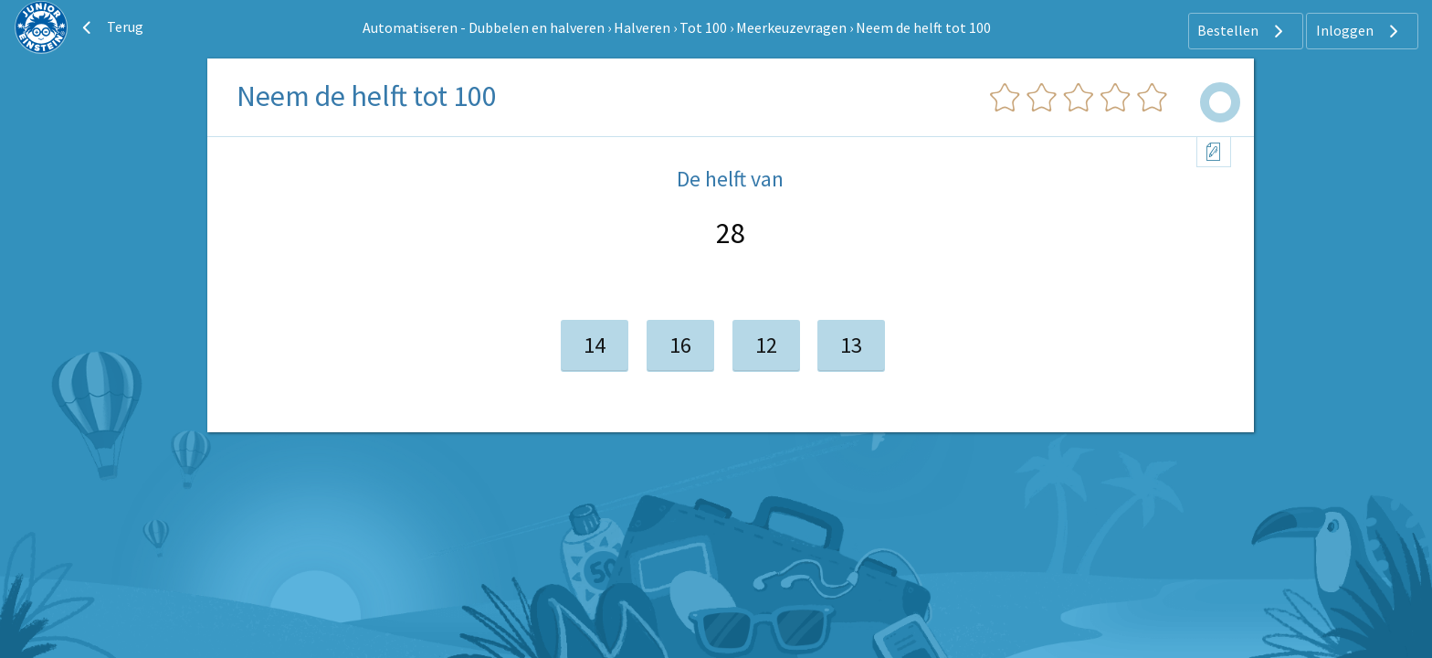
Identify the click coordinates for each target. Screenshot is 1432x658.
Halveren (642, 27)
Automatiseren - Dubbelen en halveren (484, 27)
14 (594, 345)
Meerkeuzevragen (791, 27)
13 (851, 345)
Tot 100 (703, 27)
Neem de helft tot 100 (923, 27)
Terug (110, 27)
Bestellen (1242, 31)
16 (680, 345)
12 (766, 345)
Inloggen (1359, 31)
